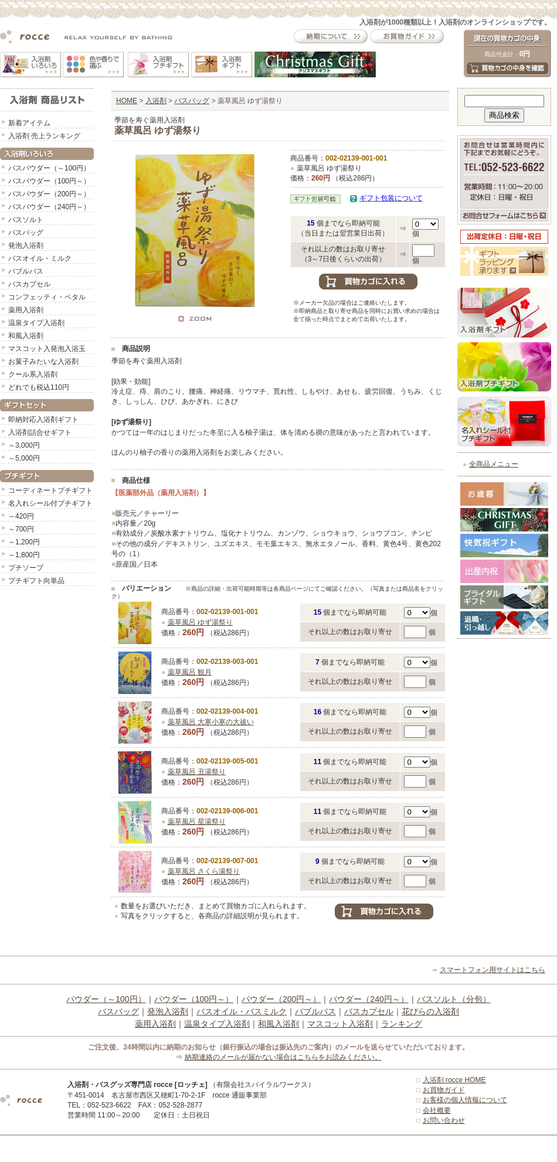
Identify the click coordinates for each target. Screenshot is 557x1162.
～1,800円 (24, 555)
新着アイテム (29, 123)
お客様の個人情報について (465, 1100)
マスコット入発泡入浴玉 (47, 349)
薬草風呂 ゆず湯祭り (200, 622)
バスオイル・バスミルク (241, 1011)
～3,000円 (24, 445)
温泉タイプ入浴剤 (36, 323)
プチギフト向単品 (36, 581)
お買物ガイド (444, 1090)
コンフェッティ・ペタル (47, 297)
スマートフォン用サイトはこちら (492, 970)
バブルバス (25, 271)
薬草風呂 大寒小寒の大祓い (211, 722)
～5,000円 (24, 458)
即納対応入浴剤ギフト (43, 419)
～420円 (21, 516)
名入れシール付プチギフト (50, 503)
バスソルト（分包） (454, 999)
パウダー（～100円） (105, 999)
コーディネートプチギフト (50, 490)
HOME (126, 101)
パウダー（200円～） (281, 999)
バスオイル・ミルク (40, 258)
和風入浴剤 (25, 336)
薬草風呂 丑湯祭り (197, 772)
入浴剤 (156, 101)
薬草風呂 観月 (190, 672)
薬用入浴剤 (25, 310)
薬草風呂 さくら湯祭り (204, 871)
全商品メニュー (493, 464)
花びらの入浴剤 (430, 1011)
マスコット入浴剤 (340, 1023)
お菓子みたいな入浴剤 (43, 361)
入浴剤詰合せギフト (40, 432)
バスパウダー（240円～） (49, 207)
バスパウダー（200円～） (49, 194)
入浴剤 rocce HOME (454, 1080)
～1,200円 (24, 542)
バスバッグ (25, 233)
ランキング (401, 1023)
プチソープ (25, 568)
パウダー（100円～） (193, 999)
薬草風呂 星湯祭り (197, 821)
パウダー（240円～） (368, 999)
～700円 (21, 529)
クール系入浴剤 (32, 374)
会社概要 (437, 1110)
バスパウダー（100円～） (49, 181)
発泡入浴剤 (25, 245)
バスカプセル (29, 284)
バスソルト (25, 220)
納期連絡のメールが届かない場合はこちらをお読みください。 (283, 1057)
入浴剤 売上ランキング (44, 136)
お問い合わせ (444, 1120)
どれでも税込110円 (38, 387)
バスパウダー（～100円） (49, 168)
